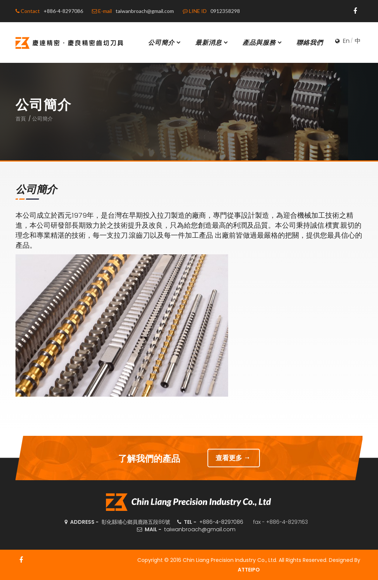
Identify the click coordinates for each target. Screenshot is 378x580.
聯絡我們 (309, 42)
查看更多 (234, 457)
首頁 (21, 118)
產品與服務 (263, 42)
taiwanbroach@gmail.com (200, 529)
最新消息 (212, 42)
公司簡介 (165, 42)
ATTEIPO (249, 569)
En (346, 41)
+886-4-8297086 (221, 522)
